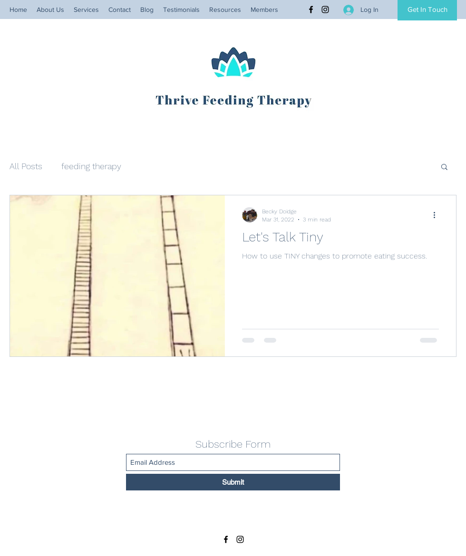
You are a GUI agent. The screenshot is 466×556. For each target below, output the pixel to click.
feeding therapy (91, 166)
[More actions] (437, 214)
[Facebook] (311, 9)
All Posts (26, 166)
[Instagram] (325, 9)
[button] (444, 168)
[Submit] (233, 482)
